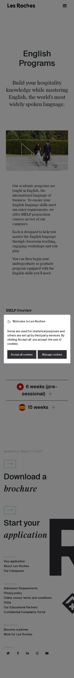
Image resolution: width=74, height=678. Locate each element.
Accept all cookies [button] (22, 354)
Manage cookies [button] (52, 354)
